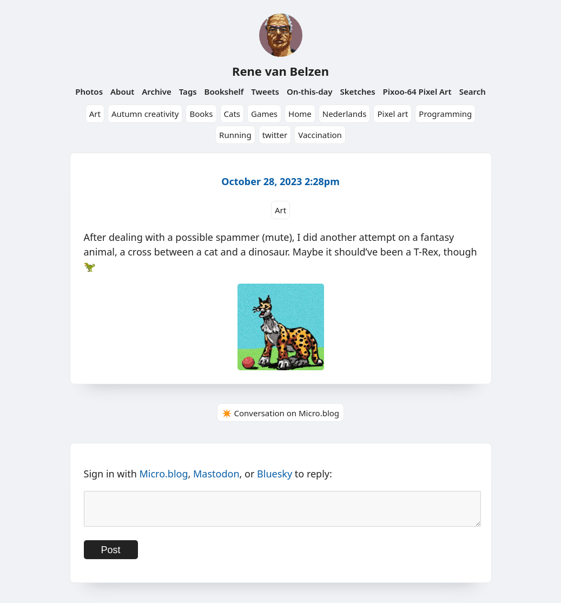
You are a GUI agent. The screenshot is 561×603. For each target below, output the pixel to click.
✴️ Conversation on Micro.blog (280, 413)
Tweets (265, 91)
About (122, 91)
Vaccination (320, 134)
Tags (188, 91)
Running (235, 134)
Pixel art (392, 113)
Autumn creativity (145, 113)
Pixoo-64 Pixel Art (417, 91)
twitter (275, 134)
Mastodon (216, 473)
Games (264, 113)
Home (300, 113)
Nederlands (344, 113)
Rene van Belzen (280, 71)
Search (472, 91)
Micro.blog (163, 473)
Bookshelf (224, 91)
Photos (89, 91)
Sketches (357, 91)
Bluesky (274, 473)
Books (201, 113)
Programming (445, 113)
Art (95, 113)
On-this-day (310, 91)
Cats (232, 113)
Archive (156, 91)
